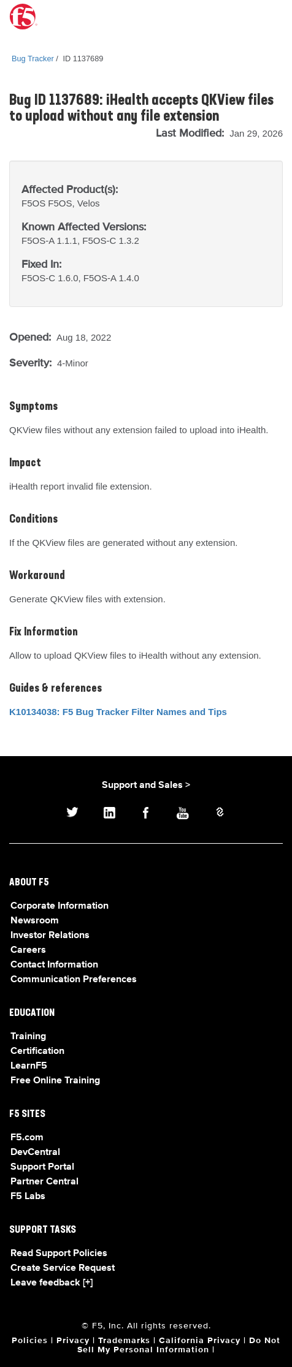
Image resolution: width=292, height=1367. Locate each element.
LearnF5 (28, 1066)
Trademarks (124, 1340)
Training (28, 1037)
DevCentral (35, 1152)
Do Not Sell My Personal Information (178, 1345)
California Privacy (199, 1340)
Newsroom (34, 921)
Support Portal (42, 1167)
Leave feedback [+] (51, 1283)
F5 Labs (27, 1197)
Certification (37, 1051)
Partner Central (44, 1182)
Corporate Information (59, 906)
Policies (30, 1340)
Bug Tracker (33, 58)
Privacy (73, 1340)
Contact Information (54, 965)
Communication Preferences (73, 980)
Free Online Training (55, 1081)
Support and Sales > (146, 785)
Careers (28, 950)
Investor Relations (50, 936)
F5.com (27, 1138)
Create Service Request (62, 1268)
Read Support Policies (58, 1254)
